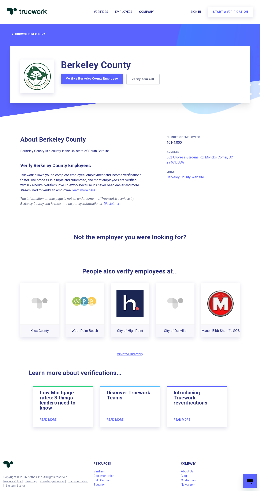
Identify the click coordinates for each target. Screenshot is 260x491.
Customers (188, 480)
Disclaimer (111, 204)
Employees (123, 12)
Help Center (101, 480)
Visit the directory (130, 354)
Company (146, 12)
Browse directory (27, 34)
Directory (31, 481)
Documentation (78, 481)
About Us (187, 471)
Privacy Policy (12, 481)
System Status (16, 485)
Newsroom (188, 484)
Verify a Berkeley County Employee (92, 78)
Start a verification (230, 12)
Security (99, 484)
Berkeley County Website (185, 177)
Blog (184, 475)
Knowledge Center (52, 481)
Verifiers (101, 12)
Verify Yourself (143, 79)
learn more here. (84, 190)
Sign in (195, 12)
